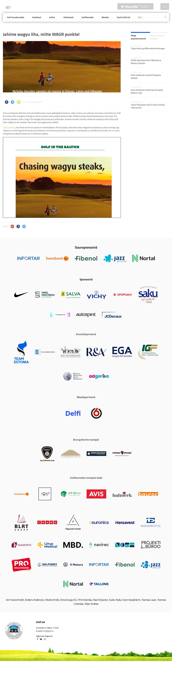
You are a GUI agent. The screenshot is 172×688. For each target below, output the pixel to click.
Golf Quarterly (9, 127)
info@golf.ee (48, 630)
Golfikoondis (87, 17)
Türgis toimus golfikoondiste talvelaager (148, 48)
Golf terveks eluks (15, 17)
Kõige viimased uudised (157, 37)
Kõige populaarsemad (138, 37)
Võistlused (68, 17)
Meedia (105, 17)
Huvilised (36, 17)
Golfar (52, 17)
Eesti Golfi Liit (123, 17)
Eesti (165, 6)
